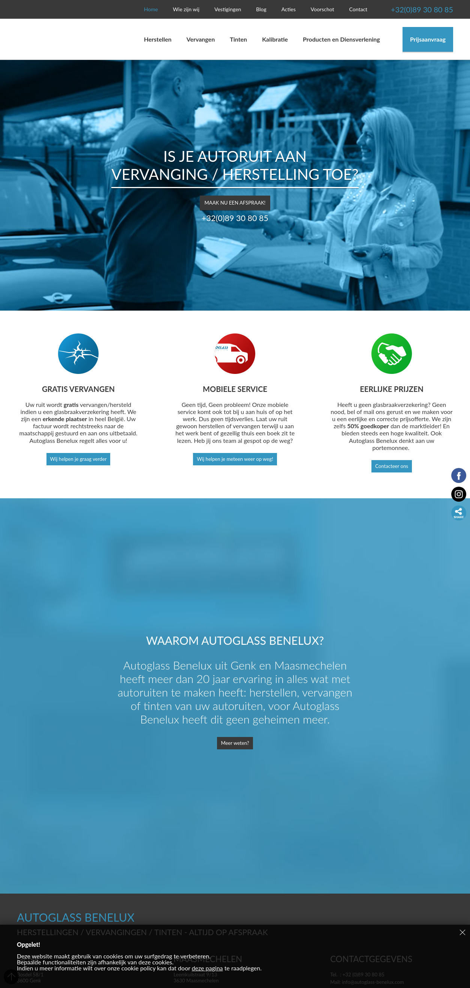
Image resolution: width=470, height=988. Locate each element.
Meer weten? (235, 743)
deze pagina (207, 968)
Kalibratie (275, 39)
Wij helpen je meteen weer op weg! (235, 459)
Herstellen (158, 39)
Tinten (238, 39)
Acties (288, 9)
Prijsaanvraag (428, 39)
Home (151, 9)
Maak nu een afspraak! (235, 200)
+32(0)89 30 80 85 (406, 9)
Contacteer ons (392, 466)
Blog (261, 9)
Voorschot (322, 9)
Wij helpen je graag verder (78, 459)
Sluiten (462, 932)
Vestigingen (227, 9)
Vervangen (203, 39)
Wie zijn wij (186, 9)
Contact (358, 9)
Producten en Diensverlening (341, 39)
